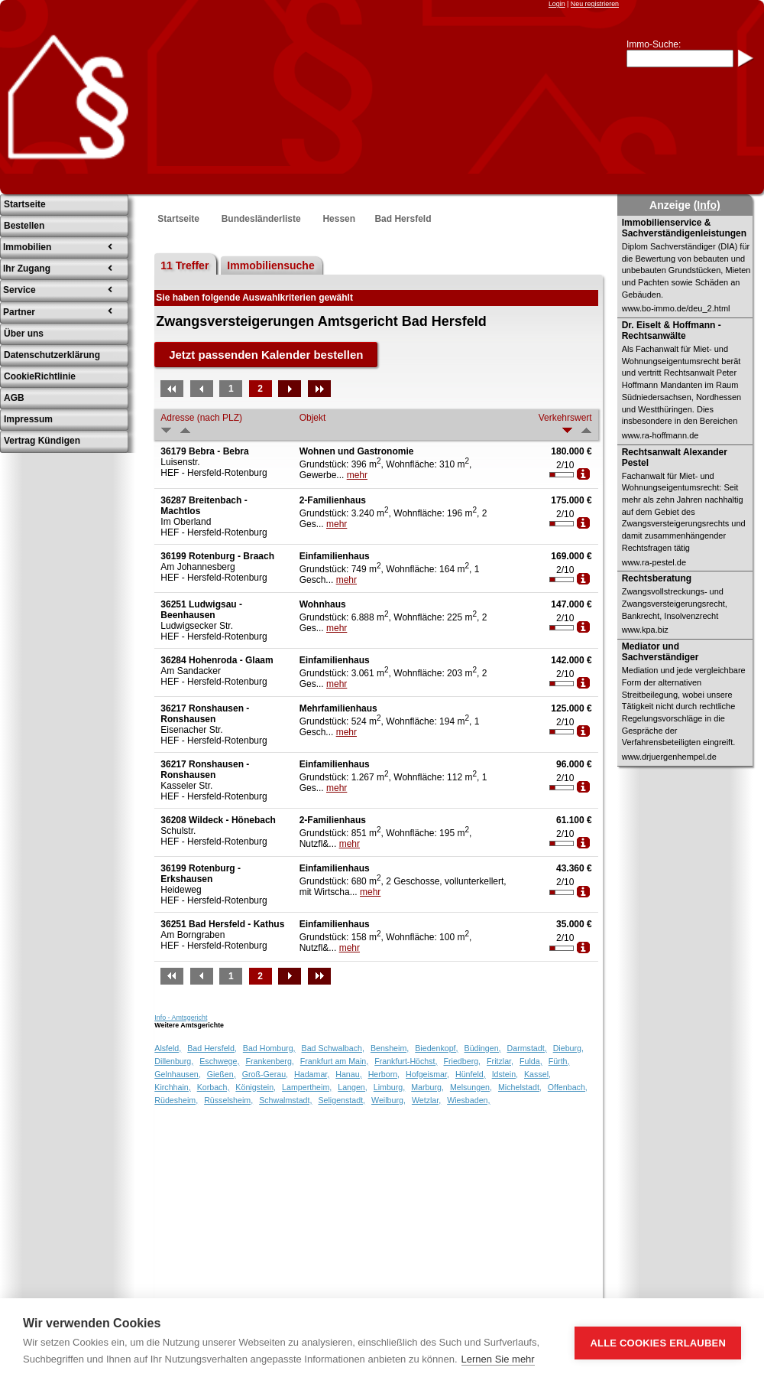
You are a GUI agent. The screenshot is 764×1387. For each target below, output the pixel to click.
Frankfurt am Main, (334, 1061)
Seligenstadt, (341, 1100)
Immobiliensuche (270, 265)
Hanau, (348, 1074)
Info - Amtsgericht (180, 1017)
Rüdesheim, (176, 1100)
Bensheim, (390, 1048)
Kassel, (537, 1074)
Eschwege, (219, 1061)
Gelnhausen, (177, 1074)
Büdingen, (483, 1048)
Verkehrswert (565, 417)
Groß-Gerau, (265, 1074)
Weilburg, (388, 1100)
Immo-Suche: (653, 44)
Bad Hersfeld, (212, 1048)
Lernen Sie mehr (498, 1359)
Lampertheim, (307, 1087)
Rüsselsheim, (228, 1100)
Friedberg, (462, 1061)
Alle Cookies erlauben (658, 1343)
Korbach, (213, 1087)
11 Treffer (184, 265)
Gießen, (221, 1074)
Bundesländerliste (261, 218)
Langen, (352, 1087)
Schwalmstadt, (285, 1100)
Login (557, 4)
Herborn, (384, 1074)
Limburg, (389, 1087)
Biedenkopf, (436, 1048)
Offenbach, (568, 1087)
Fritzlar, (500, 1061)
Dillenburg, (173, 1061)
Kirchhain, (172, 1087)
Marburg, (427, 1087)
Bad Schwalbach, (333, 1048)
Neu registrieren (595, 4)
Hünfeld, (470, 1074)
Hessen (338, 218)
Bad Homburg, (269, 1048)
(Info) (707, 205)
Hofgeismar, (427, 1074)
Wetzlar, (426, 1100)
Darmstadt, (527, 1048)
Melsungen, (471, 1087)
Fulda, (531, 1061)
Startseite (178, 218)
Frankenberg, (269, 1061)
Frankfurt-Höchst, (405, 1061)
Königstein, (255, 1087)
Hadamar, (311, 1074)
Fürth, (559, 1061)
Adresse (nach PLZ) (201, 417)
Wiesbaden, (468, 1100)
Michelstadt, (520, 1087)
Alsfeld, (167, 1048)
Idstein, (505, 1074)
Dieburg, (568, 1048)
